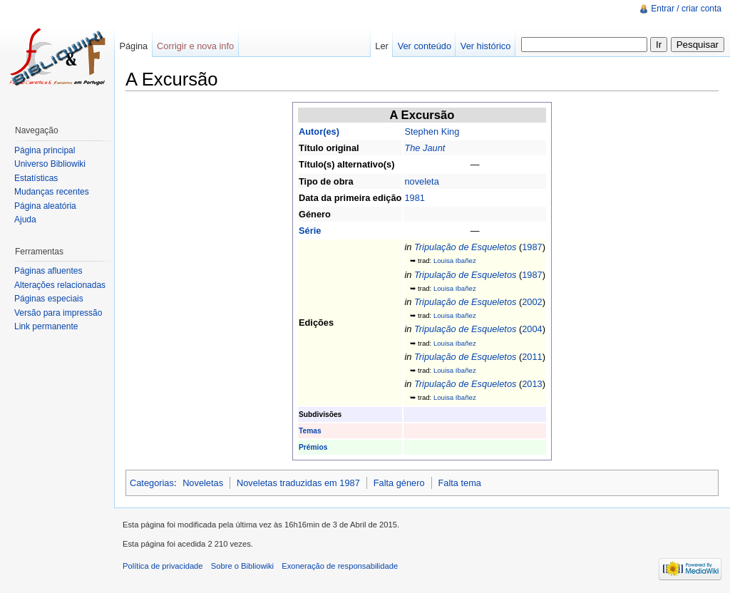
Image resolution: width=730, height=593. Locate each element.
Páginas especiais (48, 299)
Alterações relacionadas (60, 285)
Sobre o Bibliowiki (242, 566)
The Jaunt (424, 148)
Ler (382, 46)
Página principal (44, 150)
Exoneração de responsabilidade (340, 566)
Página (133, 46)
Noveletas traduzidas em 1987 (298, 483)
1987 (532, 247)
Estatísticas (36, 178)
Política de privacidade (163, 566)
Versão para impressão (58, 313)
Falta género (399, 483)
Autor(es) (319, 131)
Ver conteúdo (424, 46)
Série (310, 230)
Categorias (152, 483)
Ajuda (25, 220)
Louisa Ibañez (454, 260)
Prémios (313, 447)
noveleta (421, 181)
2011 (532, 356)
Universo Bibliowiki (50, 164)
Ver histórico (485, 46)
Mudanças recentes (51, 192)
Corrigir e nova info (195, 46)
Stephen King (431, 131)
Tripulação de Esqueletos (465, 247)
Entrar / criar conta (686, 9)
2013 (532, 383)
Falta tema (459, 483)
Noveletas (202, 483)
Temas (310, 431)
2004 (532, 329)
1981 (414, 197)
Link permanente (46, 326)
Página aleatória (45, 206)
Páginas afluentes (48, 271)
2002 (532, 301)
